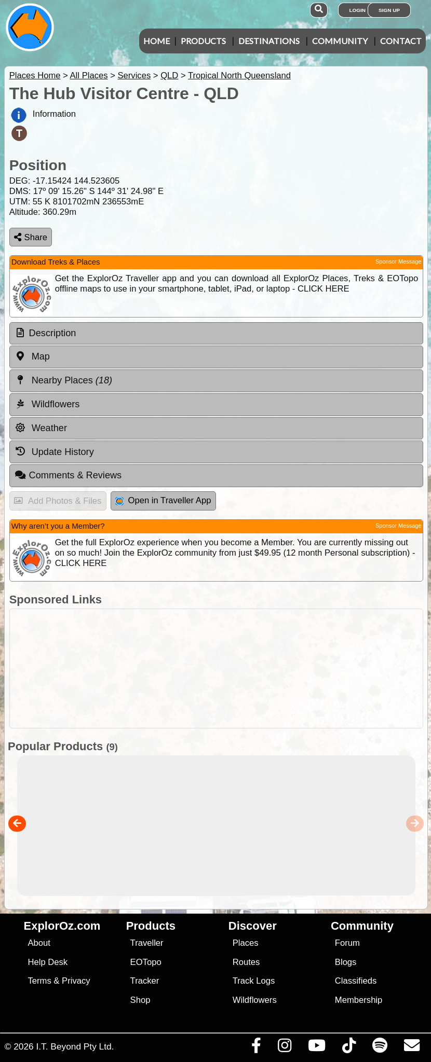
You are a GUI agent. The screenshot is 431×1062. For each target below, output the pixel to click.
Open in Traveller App (163, 500)
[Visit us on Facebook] (256, 1048)
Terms (39, 981)
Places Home (35, 75)
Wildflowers (255, 1000)
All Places (89, 75)
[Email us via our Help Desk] (411, 1048)
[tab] (216, 333)
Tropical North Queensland (239, 75)
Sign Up (389, 10)
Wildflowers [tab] (47, 404)
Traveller (147, 943)
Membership (358, 1000)
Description (52, 333)
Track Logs (254, 981)
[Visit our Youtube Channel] (316, 1048)
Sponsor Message (398, 261)
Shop (140, 1000)
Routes (246, 962)
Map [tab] (32, 356)
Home (156, 41)
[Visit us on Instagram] (284, 1048)
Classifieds (355, 981)
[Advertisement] (221, 668)
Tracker (144, 981)
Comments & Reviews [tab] (68, 475)
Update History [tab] (54, 451)
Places (246, 943)
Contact (401, 41)
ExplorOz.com (62, 925)
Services (134, 75)
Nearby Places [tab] (63, 380)
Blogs (346, 962)
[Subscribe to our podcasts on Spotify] (379, 1048)
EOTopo (145, 962)
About (39, 943)
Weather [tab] (41, 428)
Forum (347, 943)
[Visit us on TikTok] (348, 1048)
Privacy (76, 981)
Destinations (269, 41)
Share (30, 237)
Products (203, 41)
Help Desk (48, 962)
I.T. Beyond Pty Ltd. (75, 1046)
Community (340, 41)
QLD (169, 75)
